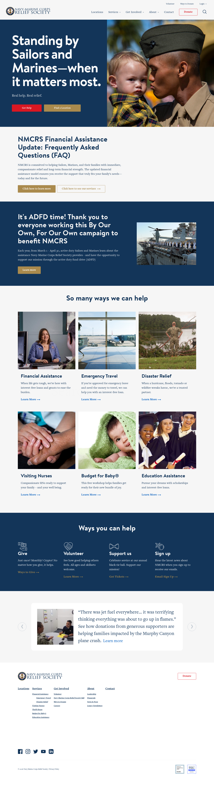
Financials (91, 698)
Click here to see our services (81, 189)
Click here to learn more (37, 189)
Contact (169, 12)
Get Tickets (118, 576)
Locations (97, 12)
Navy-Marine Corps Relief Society (28, 11)
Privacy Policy (54, 769)
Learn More (73, 576)
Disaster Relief (42, 702)
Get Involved (135, 12)
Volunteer (170, 4)
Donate (188, 12)
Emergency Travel (43, 698)
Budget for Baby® (39, 713)
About (154, 12)
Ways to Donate (187, 4)
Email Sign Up (166, 576)
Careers (57, 706)
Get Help (27, 108)
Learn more (29, 270)
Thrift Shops (37, 710)
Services (114, 12)
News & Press (92, 702)
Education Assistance (40, 717)
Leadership (91, 694)
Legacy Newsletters (94, 706)
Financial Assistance (40, 694)
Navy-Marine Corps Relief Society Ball (69, 698)
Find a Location (62, 108)
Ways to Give (28, 572)
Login (203, 4)
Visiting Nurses (38, 706)
